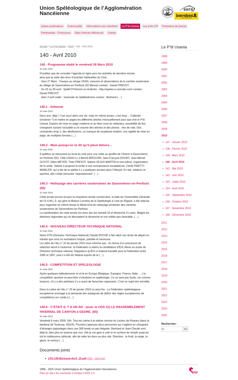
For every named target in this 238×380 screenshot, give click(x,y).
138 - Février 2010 (176, 148)
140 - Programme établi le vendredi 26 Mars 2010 (76, 64)
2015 (164, 249)
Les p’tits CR (150, 26)
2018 (164, 269)
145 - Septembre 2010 (178, 195)
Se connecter (63, 373)
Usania (112, 32)
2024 (164, 308)
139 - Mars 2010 (175, 155)
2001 (164, 76)
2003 (164, 89)
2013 (164, 236)
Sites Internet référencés (89, 32)
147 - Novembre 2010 (178, 208)
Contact (77, 373)
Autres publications (52, 26)
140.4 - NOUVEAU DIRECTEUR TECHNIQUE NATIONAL (81, 226)
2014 (164, 242)
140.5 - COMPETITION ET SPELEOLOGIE (70, 264)
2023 (164, 302)
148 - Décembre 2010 (178, 214)
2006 (164, 109)
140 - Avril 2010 (174, 162)
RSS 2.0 (90, 373)
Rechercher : (169, 323)
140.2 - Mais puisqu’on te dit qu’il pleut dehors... (76, 145)
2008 (164, 122)
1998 (164, 56)
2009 (164, 128)
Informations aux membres (102, 26)
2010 (70, 46)
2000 (164, 69)
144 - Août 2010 (174, 188)
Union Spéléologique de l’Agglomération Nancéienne (91, 10)
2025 (164, 315)
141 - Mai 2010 (174, 168)
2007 (164, 115)
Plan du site (47, 373)
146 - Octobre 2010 (176, 201)
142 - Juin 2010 (174, 175)
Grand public (74, 26)
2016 (164, 255)
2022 (164, 295)
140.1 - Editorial (51, 107)
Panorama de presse (174, 26)
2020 (164, 282)
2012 (164, 229)
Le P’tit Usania (130, 26)
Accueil (43, 46)
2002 (164, 82)
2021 (164, 288)
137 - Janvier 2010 (176, 142)
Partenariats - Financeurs (56, 32)
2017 (164, 262)
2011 (164, 222)
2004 (164, 95)
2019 (164, 275)
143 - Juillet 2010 (175, 181)
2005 (164, 102)
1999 (164, 62)
